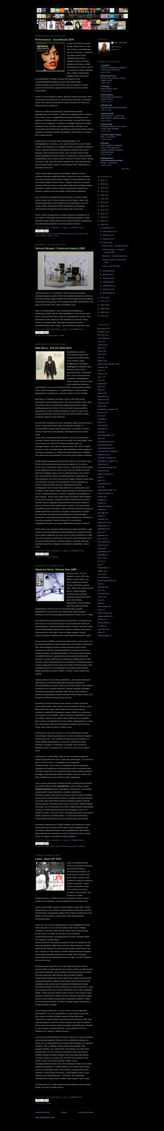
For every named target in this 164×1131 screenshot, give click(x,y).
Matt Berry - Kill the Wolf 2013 (53, 348)
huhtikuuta (107, 282)
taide (61, 335)
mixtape (101, 500)
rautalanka (102, 568)
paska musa (103, 522)
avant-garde (102, 338)
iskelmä (101, 429)
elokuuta (106, 242)
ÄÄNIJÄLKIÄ (106, 105)
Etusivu (64, 1112)
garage (81, 846)
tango (100, 610)
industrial (101, 425)
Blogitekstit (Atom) (47, 1117)
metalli (100, 497)
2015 (103, 217)
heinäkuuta (107, 271)
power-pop (102, 545)
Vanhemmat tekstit (85, 1112)
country (101, 345)
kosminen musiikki (105, 467)
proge (55, 557)
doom (100, 351)
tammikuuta (108, 293)
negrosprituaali (104, 506)
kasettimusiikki (104, 445)
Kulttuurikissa (107, 95)
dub (99, 358)
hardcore (101, 403)
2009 (103, 309)
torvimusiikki (103, 623)
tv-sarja (101, 626)
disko (100, 348)
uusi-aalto (102, 629)
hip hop (101, 412)
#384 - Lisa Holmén (108, 137)
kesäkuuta (107, 274)
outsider (101, 519)
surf (99, 600)
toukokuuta (107, 278)
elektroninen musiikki (63, 234)
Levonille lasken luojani (111, 135)
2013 (103, 225)
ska (99, 584)
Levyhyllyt (105, 65)
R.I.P (100, 561)
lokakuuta (107, 235)
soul (56, 236)
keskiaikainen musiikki (107, 451)
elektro (100, 361)
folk (37, 236)
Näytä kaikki (125, 168)
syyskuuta (107, 239)
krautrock (101, 471)
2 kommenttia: (75, 1097)
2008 (103, 312)
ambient (101, 332)
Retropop (105, 143)
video (100, 632)
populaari (101, 535)
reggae (100, 571)
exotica (101, 374)
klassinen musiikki (105, 458)
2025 (103, 180)
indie (100, 422)
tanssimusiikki (103, 613)
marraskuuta (108, 231)
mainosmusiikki (104, 493)
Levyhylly (82, 12)
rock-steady (102, 577)
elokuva (79, 234)
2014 (103, 221)
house (100, 416)
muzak (100, 503)
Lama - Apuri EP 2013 (48, 858)
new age (101, 513)
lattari (100, 480)
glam (100, 387)
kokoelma (102, 464)
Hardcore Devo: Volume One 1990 (56, 569)
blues (49, 234)
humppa (101, 419)
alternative (102, 328)
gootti (100, 390)
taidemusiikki (103, 606)
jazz (99, 432)
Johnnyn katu (107, 124)
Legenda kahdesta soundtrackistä (114, 108)
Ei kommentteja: (76, 228)
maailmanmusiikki (105, 490)
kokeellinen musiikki (106, 461)
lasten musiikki (104, 474)
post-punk (102, 542)
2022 (103, 191)
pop (99, 532)
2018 (103, 206)
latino (100, 477)
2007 (103, 316)
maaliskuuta (108, 285)
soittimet (101, 587)
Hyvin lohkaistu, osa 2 (109, 89)
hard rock (101, 399)
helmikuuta (107, 289)
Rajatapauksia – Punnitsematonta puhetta (112, 159)
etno (86, 234)
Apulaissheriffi (107, 113)
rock (50, 236)
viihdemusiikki (103, 635)
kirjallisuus (52, 335)
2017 (103, 210)
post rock (101, 539)
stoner (100, 597)
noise (100, 516)
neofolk (101, 509)
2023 (103, 188)
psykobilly (102, 555)
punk (49, 1103)
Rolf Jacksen (120, 42)
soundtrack (102, 593)
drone (100, 354)
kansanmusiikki (104, 435)
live (99, 487)
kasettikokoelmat (104, 442)
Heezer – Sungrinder (109, 163)
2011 (103, 301)
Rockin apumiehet (105, 580)
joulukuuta (107, 228)
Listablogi (105, 86)
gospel (44, 236)
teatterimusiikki (104, 616)
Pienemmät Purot (108, 76)
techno (100, 619)
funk (99, 380)
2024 (103, 184)
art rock (50, 846)
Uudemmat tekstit (42, 1112)
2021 (103, 195)
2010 (103, 305)
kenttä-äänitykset (105, 448)
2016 (103, 213)
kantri (100, 438)
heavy (100, 406)
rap (99, 564)
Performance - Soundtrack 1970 (54, 39)
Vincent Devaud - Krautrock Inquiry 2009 (60, 248)
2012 (103, 297)
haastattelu (102, 396)
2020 (103, 199)
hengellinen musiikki (106, 409)
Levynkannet (103, 484)
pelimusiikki (102, 526)
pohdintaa (102, 529)
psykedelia (102, 552)
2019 (103, 202)
